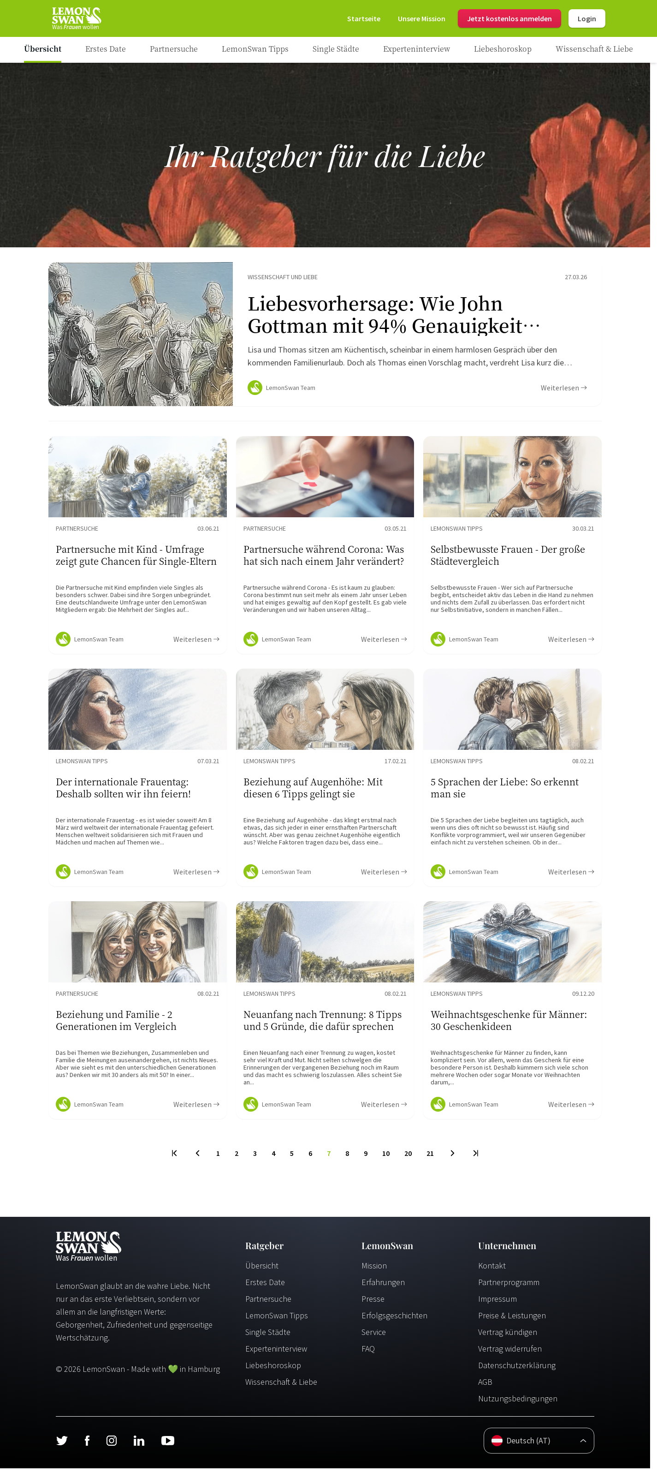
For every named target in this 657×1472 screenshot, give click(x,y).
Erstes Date (265, 1286)
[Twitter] (62, 1444)
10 (386, 1156)
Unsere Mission (421, 18)
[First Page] (175, 1157)
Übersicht (261, 1269)
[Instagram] (111, 1444)
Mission (374, 1269)
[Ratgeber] (42, 50)
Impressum (497, 1302)
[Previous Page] (197, 1157)
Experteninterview (276, 1352)
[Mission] (421, 18)
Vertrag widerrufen (510, 1352)
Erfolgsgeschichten (394, 1319)
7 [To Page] (329, 1156)
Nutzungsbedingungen (517, 1402)
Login (587, 18)
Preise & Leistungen (512, 1319)
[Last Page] (475, 1157)
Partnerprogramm (508, 1286)
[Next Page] (452, 1157)
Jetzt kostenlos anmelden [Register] (509, 18)
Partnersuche (268, 1302)
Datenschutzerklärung (517, 1369)
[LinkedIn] (138, 1444)
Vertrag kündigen (507, 1335)
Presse (373, 1302)
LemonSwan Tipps (276, 1319)
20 (408, 1156)
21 (430, 1156)
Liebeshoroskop (273, 1369)
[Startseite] (76, 18)
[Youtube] (168, 1444)
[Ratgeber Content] (325, 336)
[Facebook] (86, 1444)
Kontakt (492, 1269)
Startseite (363, 18)
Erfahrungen (383, 1286)
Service (373, 1335)
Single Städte (267, 1335)
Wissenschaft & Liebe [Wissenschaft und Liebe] (281, 1385)
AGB (485, 1385)
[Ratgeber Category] (105, 50)
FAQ (368, 1352)
